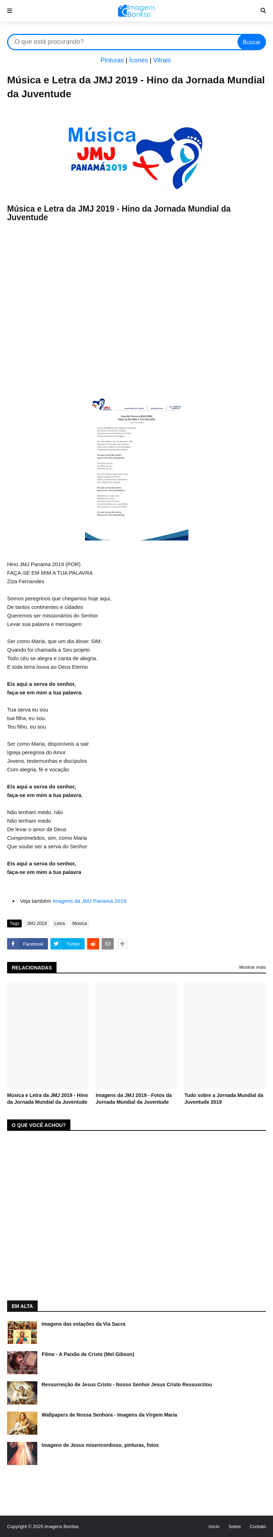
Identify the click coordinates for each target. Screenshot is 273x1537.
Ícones (138, 60)
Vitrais (162, 60)
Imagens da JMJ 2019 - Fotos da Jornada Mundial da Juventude (134, 1098)
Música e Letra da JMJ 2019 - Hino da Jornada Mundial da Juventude (47, 1098)
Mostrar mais (252, 967)
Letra (59, 923)
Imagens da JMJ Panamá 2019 (90, 901)
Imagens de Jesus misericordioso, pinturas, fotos (100, 1445)
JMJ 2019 (37, 923)
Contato (258, 1526)
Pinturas (112, 60)
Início (214, 1526)
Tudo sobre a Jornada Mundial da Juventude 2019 (223, 1098)
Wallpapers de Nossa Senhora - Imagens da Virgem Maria (109, 1415)
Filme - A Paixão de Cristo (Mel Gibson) (88, 1354)
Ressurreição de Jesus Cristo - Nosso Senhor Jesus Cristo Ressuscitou (127, 1384)
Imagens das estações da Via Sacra (83, 1324)
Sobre (235, 1526)
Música (79, 923)
